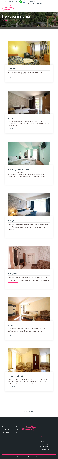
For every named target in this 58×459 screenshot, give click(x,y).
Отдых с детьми (6, 429)
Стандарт (12, 117)
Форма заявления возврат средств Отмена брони (41, 456)
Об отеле (4, 424)
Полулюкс (13, 272)
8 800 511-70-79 (33, 1)
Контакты (18, 429)
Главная (4, 20)
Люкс (10, 323)
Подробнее (13, 77)
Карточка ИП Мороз (9, 456)
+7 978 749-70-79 (45, 439)
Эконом (12, 68)
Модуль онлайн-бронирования (12, 28)
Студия (11, 219)
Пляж (3, 432)
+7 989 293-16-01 (44, 436)
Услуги (18, 427)
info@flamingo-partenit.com (37, 3)
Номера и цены (13, 20)
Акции (17, 424)
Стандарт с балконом (18, 168)
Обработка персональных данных (22, 456)
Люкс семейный (15, 374)
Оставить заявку (29, 408)
